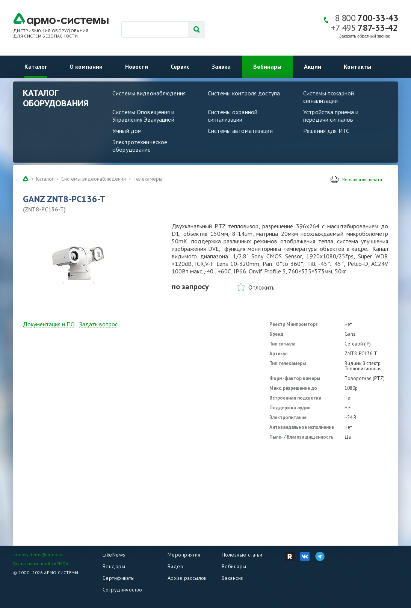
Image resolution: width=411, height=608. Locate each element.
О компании (86, 66)
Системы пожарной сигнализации (328, 96)
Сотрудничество (122, 589)
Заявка (221, 66)
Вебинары (267, 66)
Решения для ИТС (326, 130)
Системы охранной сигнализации (232, 115)
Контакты (357, 66)
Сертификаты (119, 578)
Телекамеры (147, 178)
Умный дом (127, 130)
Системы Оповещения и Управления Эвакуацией (143, 115)
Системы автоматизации (240, 130)
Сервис (180, 66)
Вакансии (232, 578)
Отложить (261, 287)
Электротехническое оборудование (139, 145)
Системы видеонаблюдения (149, 93)
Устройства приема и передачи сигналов (330, 115)
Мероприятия (184, 554)
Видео (175, 566)
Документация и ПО (49, 324)
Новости (136, 66)
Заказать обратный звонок (364, 36)
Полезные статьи (242, 554)
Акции (312, 66)
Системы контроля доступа (244, 93)
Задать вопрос (98, 324)
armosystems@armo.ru (37, 554)
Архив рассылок (187, 578)
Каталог (35, 66)
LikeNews (114, 554)
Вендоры (114, 566)
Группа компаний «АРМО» (40, 563)
